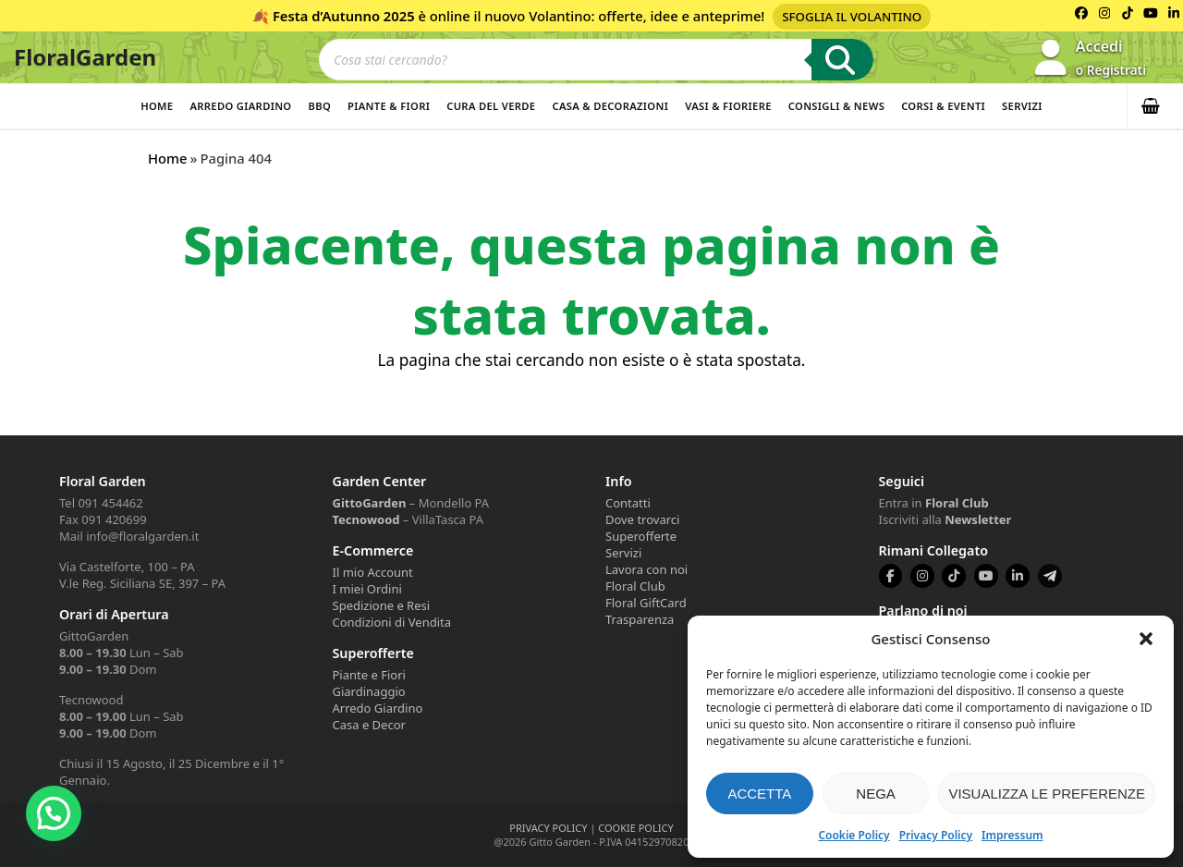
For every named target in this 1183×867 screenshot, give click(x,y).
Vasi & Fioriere (728, 106)
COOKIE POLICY (635, 828)
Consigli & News (836, 106)
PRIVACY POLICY (548, 828)
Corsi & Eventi (943, 106)
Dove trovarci (642, 519)
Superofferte (641, 536)
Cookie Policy (853, 835)
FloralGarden (85, 57)
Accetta (759, 793)
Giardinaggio (369, 691)
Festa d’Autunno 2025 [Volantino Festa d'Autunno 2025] (344, 15)
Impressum (1012, 835)
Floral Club (635, 586)
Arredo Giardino (240, 106)
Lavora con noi (646, 569)
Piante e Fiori (369, 674)
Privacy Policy (935, 835)
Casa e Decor (369, 724)
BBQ (319, 106)
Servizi (1022, 106)
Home (156, 106)
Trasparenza (639, 619)
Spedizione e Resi (382, 605)
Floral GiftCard (646, 602)
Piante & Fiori (389, 106)
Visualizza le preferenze (1046, 793)
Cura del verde (490, 106)
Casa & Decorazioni (610, 106)
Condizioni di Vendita (392, 622)
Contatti (628, 503)
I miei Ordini (367, 588)
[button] (1146, 638)
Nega (876, 793)
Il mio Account (373, 572)
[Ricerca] (842, 59)
